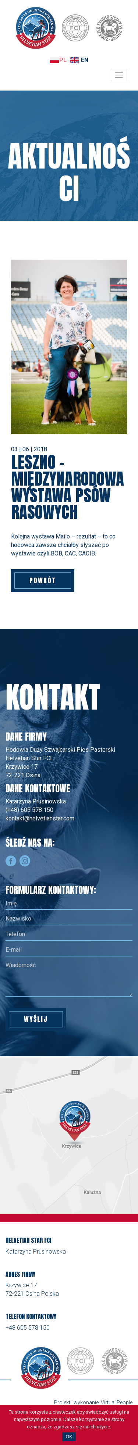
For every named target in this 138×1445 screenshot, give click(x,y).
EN (84, 60)
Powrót (42, 580)
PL (63, 60)
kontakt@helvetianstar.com (40, 818)
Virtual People (116, 1402)
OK (69, 1436)
